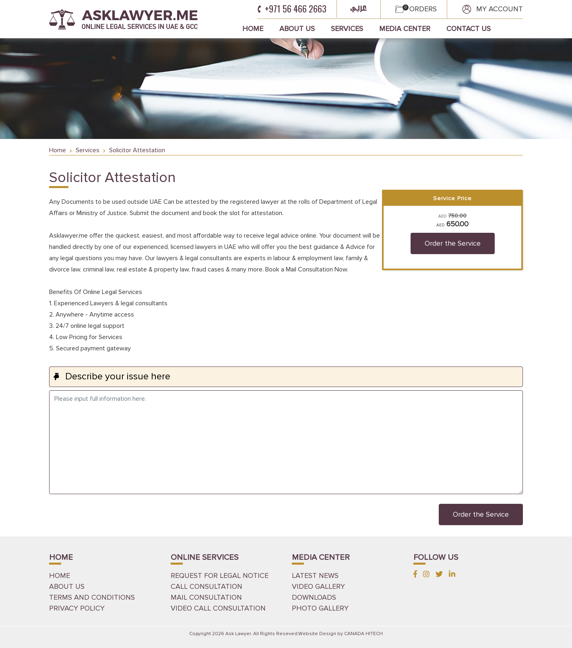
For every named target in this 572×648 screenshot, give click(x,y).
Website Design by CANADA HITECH (340, 634)
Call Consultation (206, 586)
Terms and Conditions (92, 597)
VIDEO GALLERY (318, 586)
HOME (59, 575)
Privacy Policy (77, 608)
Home (252, 28)
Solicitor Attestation (137, 150)
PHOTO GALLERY (320, 608)
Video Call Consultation (218, 608)
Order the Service (453, 243)
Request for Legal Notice (219, 575)
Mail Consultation (206, 597)
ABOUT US (67, 586)
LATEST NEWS (315, 575)
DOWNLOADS (314, 597)
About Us (297, 28)
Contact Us (468, 28)
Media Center (404, 28)
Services (347, 28)
